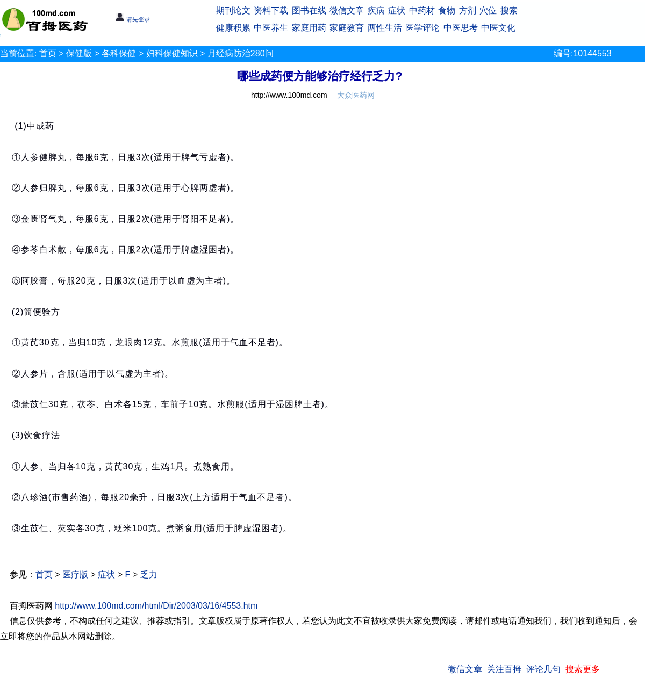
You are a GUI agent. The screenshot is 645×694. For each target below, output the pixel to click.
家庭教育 (346, 27)
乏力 (148, 574)
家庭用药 (309, 27)
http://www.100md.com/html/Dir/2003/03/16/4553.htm (156, 605)
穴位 (488, 10)
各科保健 (119, 53)
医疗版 (75, 574)
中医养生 (271, 27)
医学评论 (422, 27)
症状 (396, 10)
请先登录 (132, 19)
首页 (47, 53)
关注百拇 (504, 669)
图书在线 (309, 10)
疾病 (376, 10)
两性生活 (385, 27)
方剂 (467, 10)
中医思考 (460, 27)
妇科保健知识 (172, 53)
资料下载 (271, 10)
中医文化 (498, 27)
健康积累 (233, 27)
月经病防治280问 (240, 53)
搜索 (509, 10)
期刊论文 (233, 10)
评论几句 (543, 669)
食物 (446, 10)
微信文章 (346, 10)
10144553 (592, 53)
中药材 (422, 10)
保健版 (79, 53)
